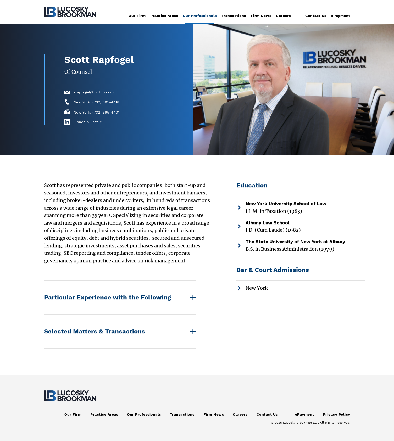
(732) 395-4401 (105, 112)
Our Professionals (200, 16)
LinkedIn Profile (88, 122)
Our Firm (137, 16)
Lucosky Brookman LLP (300, 423)
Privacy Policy (336, 414)
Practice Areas (164, 16)
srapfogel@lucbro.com (94, 92)
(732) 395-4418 (105, 102)
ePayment (340, 16)
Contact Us (315, 16)
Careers (283, 16)
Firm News (261, 16)
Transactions (233, 16)
